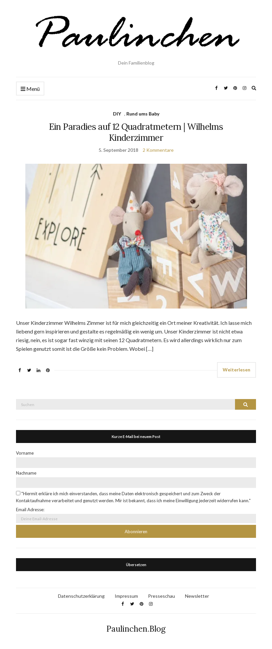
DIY (117, 113)
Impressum (126, 596)
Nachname (26, 473)
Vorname (25, 453)
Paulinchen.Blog (136, 629)
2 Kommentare (158, 150)
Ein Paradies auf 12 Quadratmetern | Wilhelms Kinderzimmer (136, 132)
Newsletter (197, 596)
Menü (30, 89)
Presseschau (161, 596)
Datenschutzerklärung (81, 596)
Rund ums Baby (142, 113)
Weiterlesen (236, 369)
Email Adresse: (30, 509)
